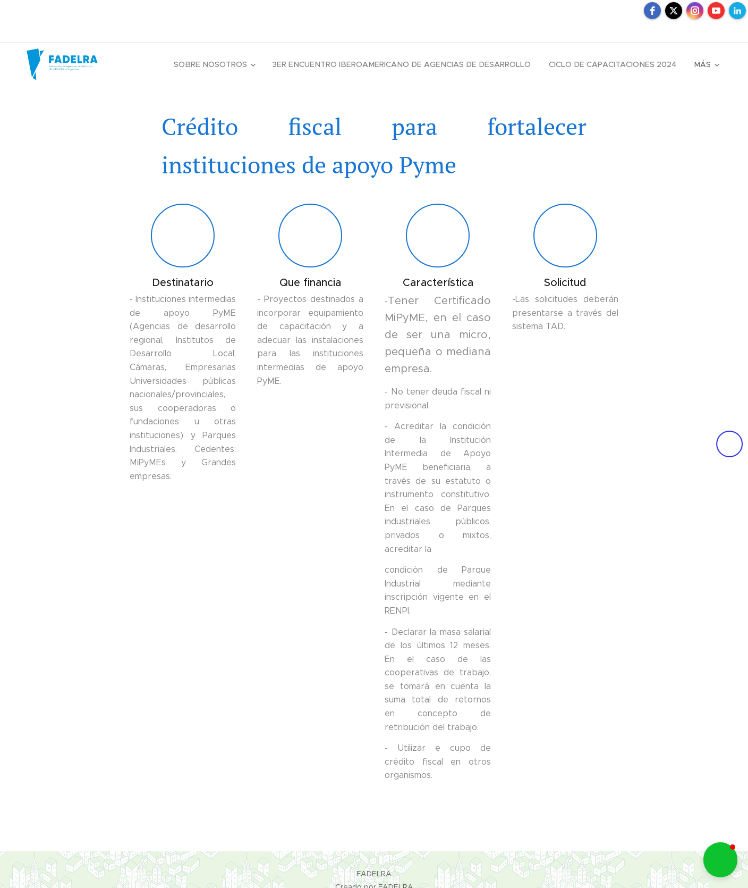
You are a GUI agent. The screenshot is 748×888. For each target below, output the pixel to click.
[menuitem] (228, 64)
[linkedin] (737, 10)
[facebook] (652, 10)
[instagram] (694, 10)
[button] (720, 859)
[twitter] (673, 10)
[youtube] (716, 10)
